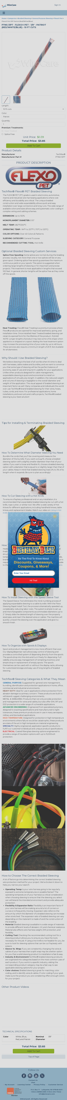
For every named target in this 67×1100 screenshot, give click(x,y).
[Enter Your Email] (33, 573)
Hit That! (33, 580)
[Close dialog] (55, 516)
